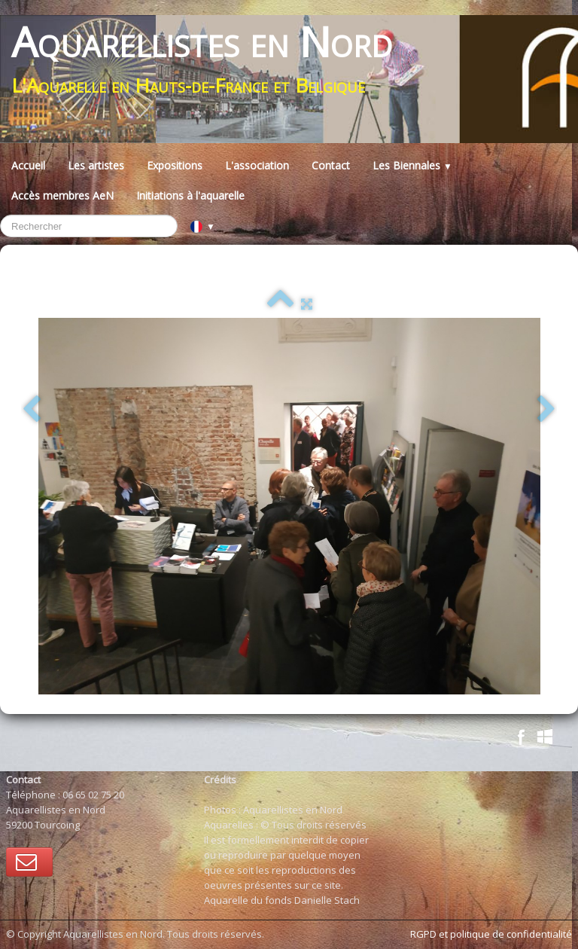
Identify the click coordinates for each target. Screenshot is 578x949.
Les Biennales (412, 165)
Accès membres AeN (62, 195)
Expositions (174, 165)
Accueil (28, 165)
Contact (331, 165)
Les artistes (96, 165)
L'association (257, 165)
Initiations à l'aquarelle (190, 195)
